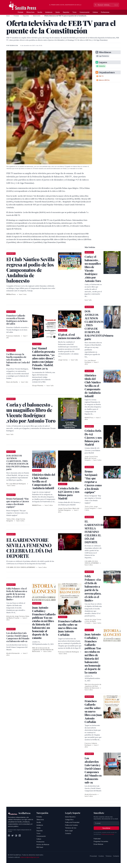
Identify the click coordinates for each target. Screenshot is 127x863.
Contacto (68, 833)
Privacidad (93, 856)
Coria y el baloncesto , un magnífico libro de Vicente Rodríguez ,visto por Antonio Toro (93, 269)
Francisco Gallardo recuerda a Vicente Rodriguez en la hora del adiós (16, 319)
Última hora (30, 12)
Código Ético (69, 819)
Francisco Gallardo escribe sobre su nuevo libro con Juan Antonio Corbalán (69, 627)
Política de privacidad (108, 834)
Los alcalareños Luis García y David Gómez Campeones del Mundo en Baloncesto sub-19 (17, 637)
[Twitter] (12, 836)
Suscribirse (106, 828)
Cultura (95, 12)
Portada (20, 12)
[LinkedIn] (20, 836)
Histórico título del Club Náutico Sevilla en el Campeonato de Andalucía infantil (43, 481)
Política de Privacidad (72, 822)
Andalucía (48, 12)
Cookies (101, 856)
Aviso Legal (69, 830)
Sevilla (40, 12)
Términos (108, 856)
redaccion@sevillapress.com (29, 857)
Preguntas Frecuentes (101, 841)
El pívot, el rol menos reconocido (69, 336)
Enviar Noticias (98, 844)
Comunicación (84, 12)
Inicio (8, 16)
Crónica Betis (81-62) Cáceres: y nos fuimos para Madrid (69, 493)
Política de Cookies (71, 825)
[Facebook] (9, 836)
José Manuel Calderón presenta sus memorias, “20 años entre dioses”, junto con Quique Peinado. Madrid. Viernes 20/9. (43, 358)
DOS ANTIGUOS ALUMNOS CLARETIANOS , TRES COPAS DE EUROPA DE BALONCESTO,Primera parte (17, 462)
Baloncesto (36, 16)
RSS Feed (40, 847)
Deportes (66, 12)
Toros (74, 12)
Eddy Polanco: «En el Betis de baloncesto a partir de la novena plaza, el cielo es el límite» (16, 594)
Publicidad (97, 838)
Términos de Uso (70, 828)
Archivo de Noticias (43, 844)
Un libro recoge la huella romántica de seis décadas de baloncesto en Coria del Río (18, 360)
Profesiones (105, 12)
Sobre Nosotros (70, 817)
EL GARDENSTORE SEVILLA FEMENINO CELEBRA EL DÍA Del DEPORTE (94, 531)
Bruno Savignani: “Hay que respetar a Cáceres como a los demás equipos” (17, 502)
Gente (57, 12)
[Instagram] (16, 836)
